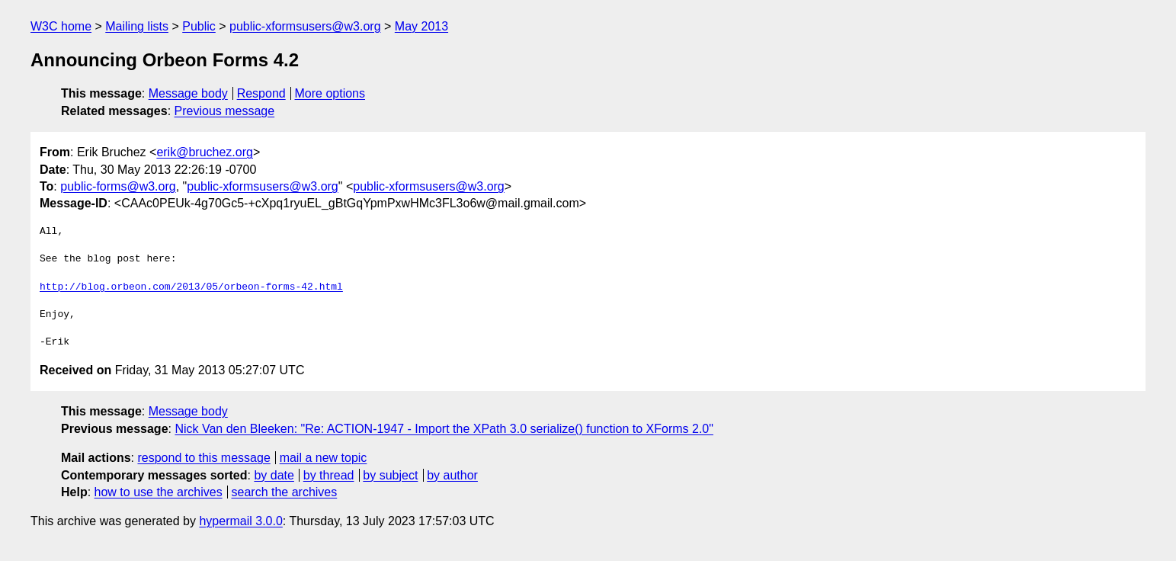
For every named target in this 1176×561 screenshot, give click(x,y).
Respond (261, 93)
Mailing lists (136, 26)
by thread (328, 475)
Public (199, 26)
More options (330, 93)
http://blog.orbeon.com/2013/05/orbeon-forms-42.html (191, 287)
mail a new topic (323, 457)
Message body (188, 93)
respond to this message (203, 457)
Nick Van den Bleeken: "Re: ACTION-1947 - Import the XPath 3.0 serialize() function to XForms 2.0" (444, 428)
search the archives (285, 492)
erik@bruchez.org (204, 152)
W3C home (60, 26)
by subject (390, 475)
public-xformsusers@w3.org (305, 26)
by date (273, 475)
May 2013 (421, 26)
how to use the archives (159, 492)
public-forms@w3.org (117, 186)
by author (452, 475)
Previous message (225, 110)
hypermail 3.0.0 (240, 521)
